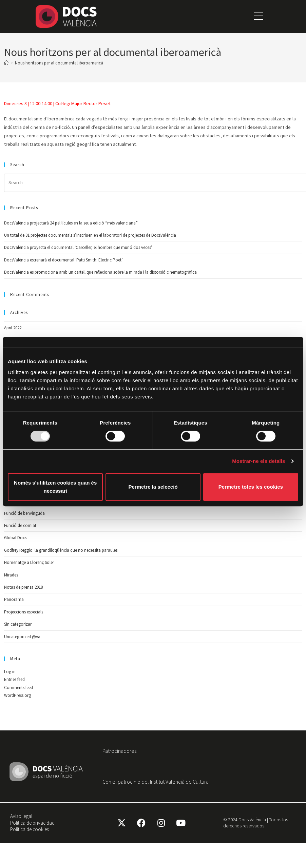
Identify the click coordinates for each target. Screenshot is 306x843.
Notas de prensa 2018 (23, 587)
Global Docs (15, 538)
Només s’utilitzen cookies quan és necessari (55, 487)
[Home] (6, 63)
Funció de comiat (20, 525)
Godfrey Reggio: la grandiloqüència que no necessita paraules (60, 550)
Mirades (11, 575)
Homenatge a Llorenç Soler (29, 562)
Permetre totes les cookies (250, 487)
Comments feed (18, 687)
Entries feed (14, 679)
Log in (10, 671)
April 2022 (12, 328)
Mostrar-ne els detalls (258, 461)
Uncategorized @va (22, 637)
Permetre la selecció (152, 487)
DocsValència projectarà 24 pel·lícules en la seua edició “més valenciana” (71, 223)
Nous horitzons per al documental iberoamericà (59, 63)
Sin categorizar (18, 624)
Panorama (14, 599)
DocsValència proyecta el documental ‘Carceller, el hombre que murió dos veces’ (78, 247)
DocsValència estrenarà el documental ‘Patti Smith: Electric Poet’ (63, 260)
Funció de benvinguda (24, 513)
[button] (258, 16)
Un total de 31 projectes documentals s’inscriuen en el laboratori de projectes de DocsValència (90, 235)
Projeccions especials (23, 612)
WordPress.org (17, 695)
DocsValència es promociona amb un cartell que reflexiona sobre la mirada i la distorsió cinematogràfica (100, 272)
